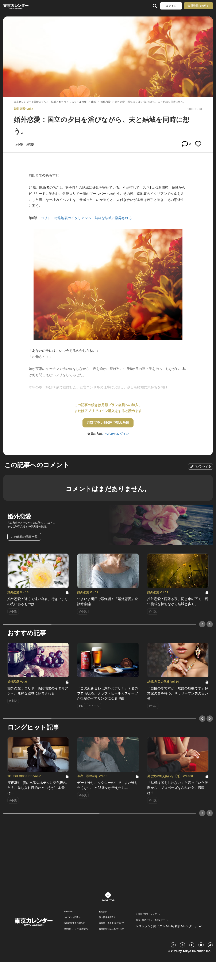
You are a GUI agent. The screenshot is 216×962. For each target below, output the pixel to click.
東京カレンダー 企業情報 (76, 929)
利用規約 (103, 912)
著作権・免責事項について (111, 923)
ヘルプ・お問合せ (72, 917)
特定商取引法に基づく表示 (111, 929)
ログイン (171, 5)
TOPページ (69, 912)
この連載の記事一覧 (24, 536)
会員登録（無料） (198, 5)
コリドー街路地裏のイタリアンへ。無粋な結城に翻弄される (86, 218)
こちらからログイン (115, 433)
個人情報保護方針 (107, 917)
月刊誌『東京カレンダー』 (148, 914)
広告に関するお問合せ (74, 923)
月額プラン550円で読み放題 (108, 422)
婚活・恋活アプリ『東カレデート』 (152, 920)
